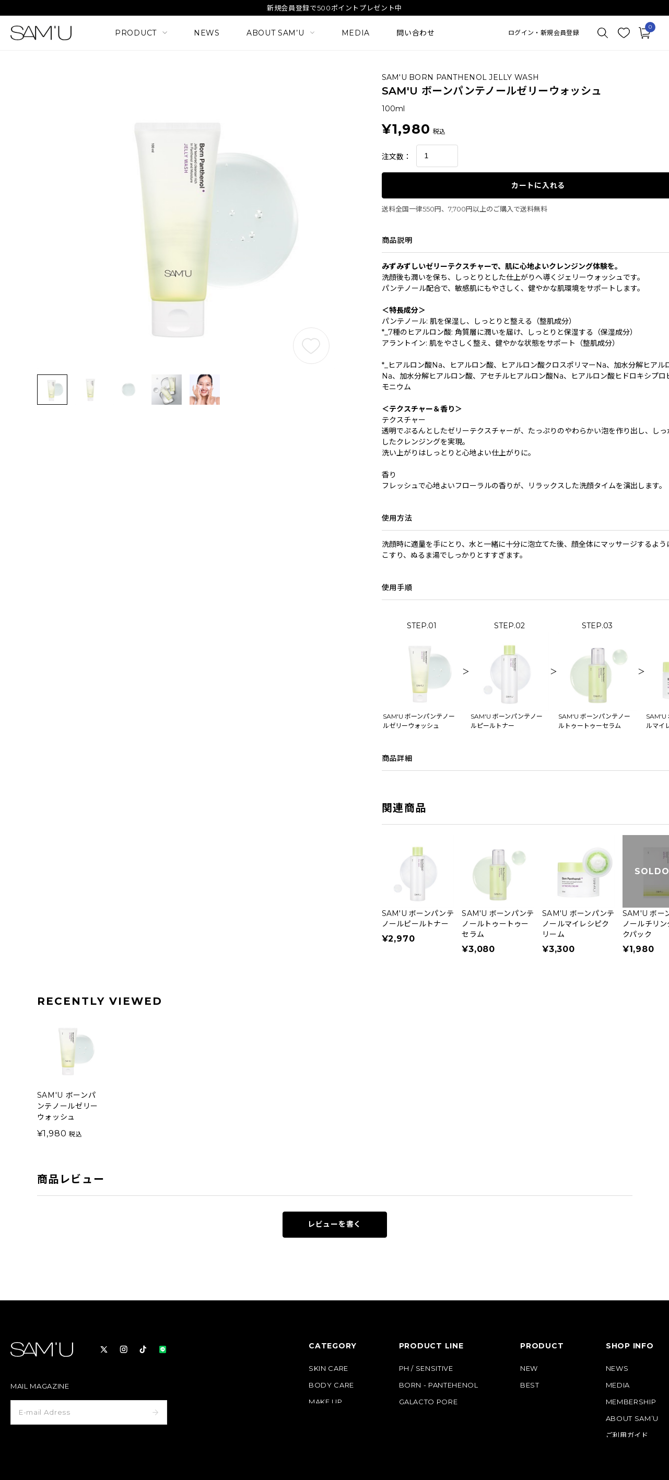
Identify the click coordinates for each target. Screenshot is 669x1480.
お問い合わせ (627, 1468)
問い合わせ (415, 33)
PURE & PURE (423, 1418)
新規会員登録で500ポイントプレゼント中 (334, 8)
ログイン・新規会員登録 (543, 33)
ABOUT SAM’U (632, 1418)
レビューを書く (334, 1224)
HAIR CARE (328, 1418)
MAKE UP (326, 1402)
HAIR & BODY (424, 1435)
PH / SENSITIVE (426, 1368)
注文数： (396, 156)
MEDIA (356, 33)
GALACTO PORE (428, 1402)
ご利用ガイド (627, 1435)
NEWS (207, 33)
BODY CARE (331, 1385)
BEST (529, 1385)
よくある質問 (627, 1452)
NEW (529, 1368)
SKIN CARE (328, 1368)
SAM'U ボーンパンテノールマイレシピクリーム (578, 924)
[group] (69, 1078)
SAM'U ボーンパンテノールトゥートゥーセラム (498, 924)
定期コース (537, 1402)
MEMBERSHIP (631, 1402)
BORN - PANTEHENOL (438, 1385)
